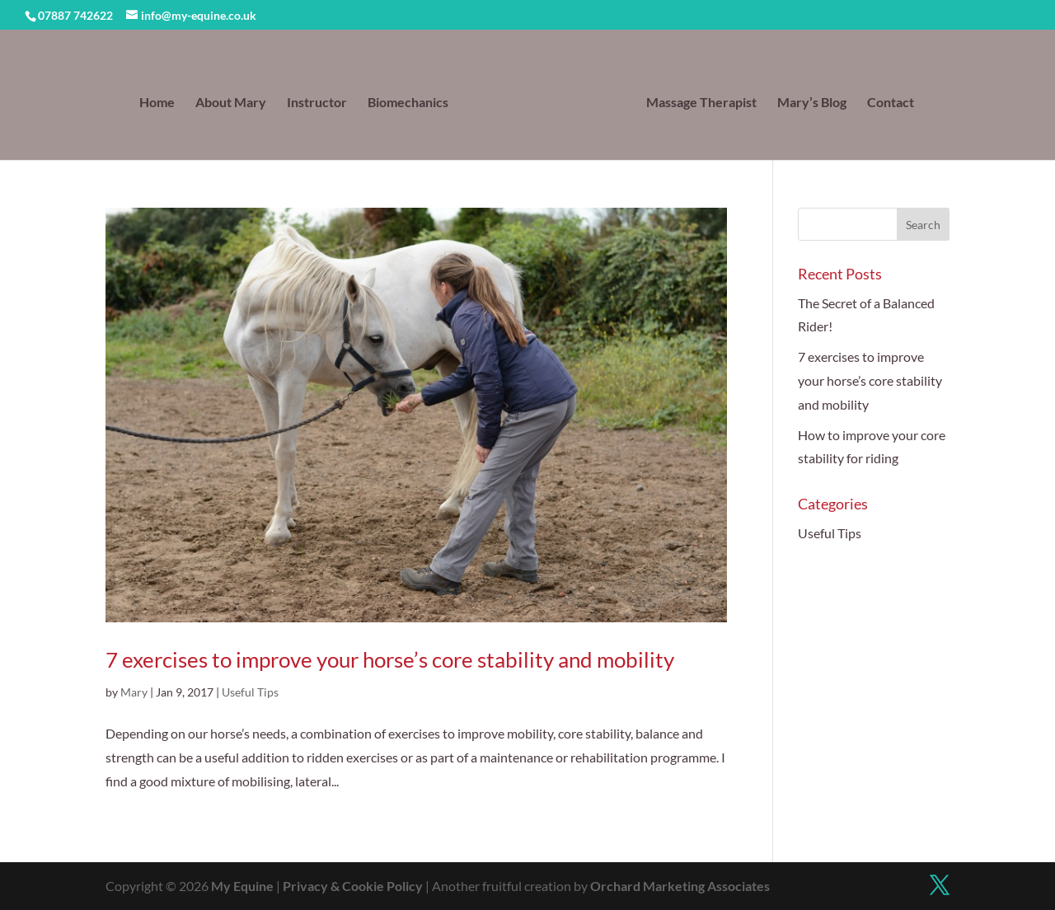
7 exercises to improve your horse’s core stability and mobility (390, 659)
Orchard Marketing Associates (680, 886)
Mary (134, 692)
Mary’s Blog (811, 103)
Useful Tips (250, 692)
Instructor (317, 103)
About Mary (230, 103)
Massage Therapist (701, 103)
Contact (890, 103)
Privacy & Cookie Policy (353, 886)
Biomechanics (408, 103)
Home (157, 103)
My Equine (242, 886)
